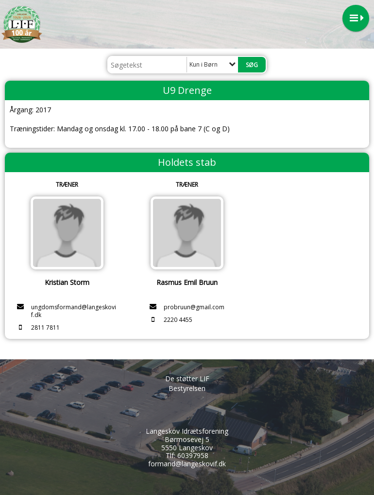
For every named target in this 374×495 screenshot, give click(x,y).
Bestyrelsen (187, 388)
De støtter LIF (187, 378)
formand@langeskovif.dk (187, 463)
